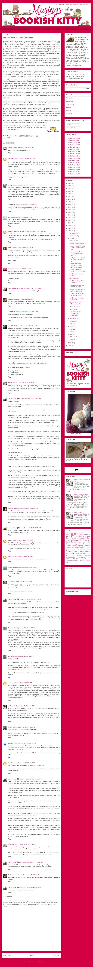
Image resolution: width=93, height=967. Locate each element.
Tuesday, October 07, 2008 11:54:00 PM (30, 779)
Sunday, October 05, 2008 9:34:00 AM (23, 185)
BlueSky (68, 110)
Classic (88, 536)
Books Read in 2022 (74, 138)
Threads (68, 107)
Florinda (10, 158)
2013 (70, 217)
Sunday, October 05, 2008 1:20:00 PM (26, 326)
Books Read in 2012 (74, 160)
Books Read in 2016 (74, 151)
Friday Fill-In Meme (80, 540)
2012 (70, 220)
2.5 (69, 534)
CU (76, 536)
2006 (70, 345)
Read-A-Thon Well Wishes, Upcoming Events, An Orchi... (75, 265)
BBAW (68, 536)
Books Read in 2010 (74, 165)
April (71, 331)
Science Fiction (79, 551)
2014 (70, 215)
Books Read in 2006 (74, 174)
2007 (70, 343)
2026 (70, 183)
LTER (84, 542)
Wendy (10, 185)
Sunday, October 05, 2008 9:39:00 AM (21, 217)
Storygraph (69, 98)
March (72, 334)
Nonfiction (87, 545)
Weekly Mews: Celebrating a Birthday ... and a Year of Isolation (81, 514)
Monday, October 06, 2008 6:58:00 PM (21, 683)
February (73, 337)
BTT (72, 536)
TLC (88, 553)
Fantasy (82, 538)
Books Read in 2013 (74, 158)
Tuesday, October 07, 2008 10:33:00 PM (24, 763)
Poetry (84, 547)
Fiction (87, 538)
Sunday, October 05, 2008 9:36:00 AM (26, 204)
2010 (70, 225)
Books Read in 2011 (74, 162)
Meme (68, 544)
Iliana (9, 844)
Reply (9, 152)
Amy (9, 217)
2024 (70, 188)
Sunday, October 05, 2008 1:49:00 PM (23, 382)
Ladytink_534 (12, 508)
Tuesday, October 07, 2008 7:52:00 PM (25, 743)
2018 (70, 204)
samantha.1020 (12, 567)
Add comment (8, 896)
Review (69, 551)
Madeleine (11, 628)
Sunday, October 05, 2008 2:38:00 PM (27, 508)
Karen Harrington (13, 288)
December (73, 233)
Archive (87, 534)
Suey (9, 247)
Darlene (10, 382)
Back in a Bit (73, 309)
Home (32, 955)
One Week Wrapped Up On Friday (76, 281)
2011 (70, 223)
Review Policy (9, 28)
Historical (74, 542)
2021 (70, 196)
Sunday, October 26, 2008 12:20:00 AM (30, 887)
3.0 (72, 534)
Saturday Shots (74, 278)
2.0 (67, 534)
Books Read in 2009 (74, 167)
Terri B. (10, 763)
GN (89, 540)
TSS (8, 138)
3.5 (75, 534)
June (71, 326)
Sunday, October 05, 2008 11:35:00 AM (30, 288)
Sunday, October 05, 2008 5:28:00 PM (22, 556)
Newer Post (7, 955)
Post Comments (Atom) (35, 962)
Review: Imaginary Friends (77, 243)
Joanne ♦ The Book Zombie (16, 231)
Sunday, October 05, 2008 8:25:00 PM (21, 581)
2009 (70, 228)
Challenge (81, 536)
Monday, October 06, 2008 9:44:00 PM (24, 706)
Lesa (9, 299)
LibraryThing (70, 104)
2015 (70, 212)
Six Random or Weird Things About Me (75, 303)
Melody (10, 727)
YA (69, 562)
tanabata (10, 706)
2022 (70, 194)
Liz (8, 683)
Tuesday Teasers (83, 555)
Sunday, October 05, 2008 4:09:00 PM (30, 528)
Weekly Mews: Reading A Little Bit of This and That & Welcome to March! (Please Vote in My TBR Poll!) (81, 498)
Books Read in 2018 (74, 147)
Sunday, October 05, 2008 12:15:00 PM (22, 299)
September (73, 318)
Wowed (82, 560)
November (73, 236)
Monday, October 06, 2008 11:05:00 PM (24, 727)
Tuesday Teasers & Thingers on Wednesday (75, 313)
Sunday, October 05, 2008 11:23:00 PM (30, 599)
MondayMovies (76, 544)
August (72, 321)
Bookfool (10, 743)
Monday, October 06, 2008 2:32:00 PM (23, 656)
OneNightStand (70, 547)
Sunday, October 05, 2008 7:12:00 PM (28, 567)
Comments (71, 127)
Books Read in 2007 (74, 171)
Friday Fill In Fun (74, 241)
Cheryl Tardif (11, 326)
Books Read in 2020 (74, 142)
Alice (9, 540)
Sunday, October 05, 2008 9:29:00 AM (24, 158)
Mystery (80, 545)
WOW (67, 558)
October (72, 238)
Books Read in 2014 (74, 156)
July (71, 323)
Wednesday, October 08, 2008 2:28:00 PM (23, 844)
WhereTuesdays (86, 558)
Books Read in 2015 (74, 154)
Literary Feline (12, 398)
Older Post (56, 955)
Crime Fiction (71, 538)
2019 (70, 201)
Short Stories (70, 553)
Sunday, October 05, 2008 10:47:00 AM (21, 268)
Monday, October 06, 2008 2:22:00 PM (25, 628)
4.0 (78, 534)
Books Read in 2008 (74, 169)
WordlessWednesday (72, 560)
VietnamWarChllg (81, 557)
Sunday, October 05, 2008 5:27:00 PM (22, 540)
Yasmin (10, 147)
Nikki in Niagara (12, 875)
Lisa (9, 581)
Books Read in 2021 (74, 140)
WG (89, 557)
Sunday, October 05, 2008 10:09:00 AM (22, 247)
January (72, 339)
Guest (68, 542)
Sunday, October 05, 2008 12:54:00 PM (27, 311)
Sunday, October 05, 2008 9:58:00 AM (35, 231)
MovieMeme (86, 544)
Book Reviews (21, 28)
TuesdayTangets (70, 557)
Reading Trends (85, 549)
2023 (70, 191)
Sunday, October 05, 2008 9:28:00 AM (23, 147)
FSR (77, 538)
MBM (88, 542)
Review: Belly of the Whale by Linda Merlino (77, 270)
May (71, 329)
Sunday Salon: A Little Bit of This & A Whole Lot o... (77, 259)
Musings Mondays (72, 545)
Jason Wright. (19, 690)
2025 (70, 186)
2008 (70, 231)
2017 (70, 207)
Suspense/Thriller (80, 553)
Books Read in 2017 (74, 149)
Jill (8, 268)
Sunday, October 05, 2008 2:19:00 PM (30, 398)
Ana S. (10, 656)
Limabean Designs (71, 385)
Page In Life (78, 547)
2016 (70, 209)
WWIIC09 (75, 559)
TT (73, 555)
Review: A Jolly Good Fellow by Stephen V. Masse (76, 253)
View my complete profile (73, 65)
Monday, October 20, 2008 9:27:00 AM (28, 875)
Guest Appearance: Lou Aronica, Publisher (76, 286)
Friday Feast (69, 540)
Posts (69, 124)
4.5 (81, 534)
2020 (70, 199)
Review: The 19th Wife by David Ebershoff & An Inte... (77, 247)
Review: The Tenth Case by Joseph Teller (76, 294)
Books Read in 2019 (74, 145)
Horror (80, 542)
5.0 (84, 534)
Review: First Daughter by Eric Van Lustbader (77, 290)
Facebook (69, 114)
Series (87, 551)
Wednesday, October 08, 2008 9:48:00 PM (31, 862)
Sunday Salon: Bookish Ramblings (76, 298)
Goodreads (69, 101)
